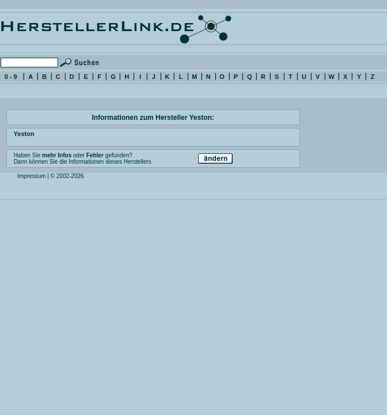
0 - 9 (11, 76)
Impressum (31, 176)
